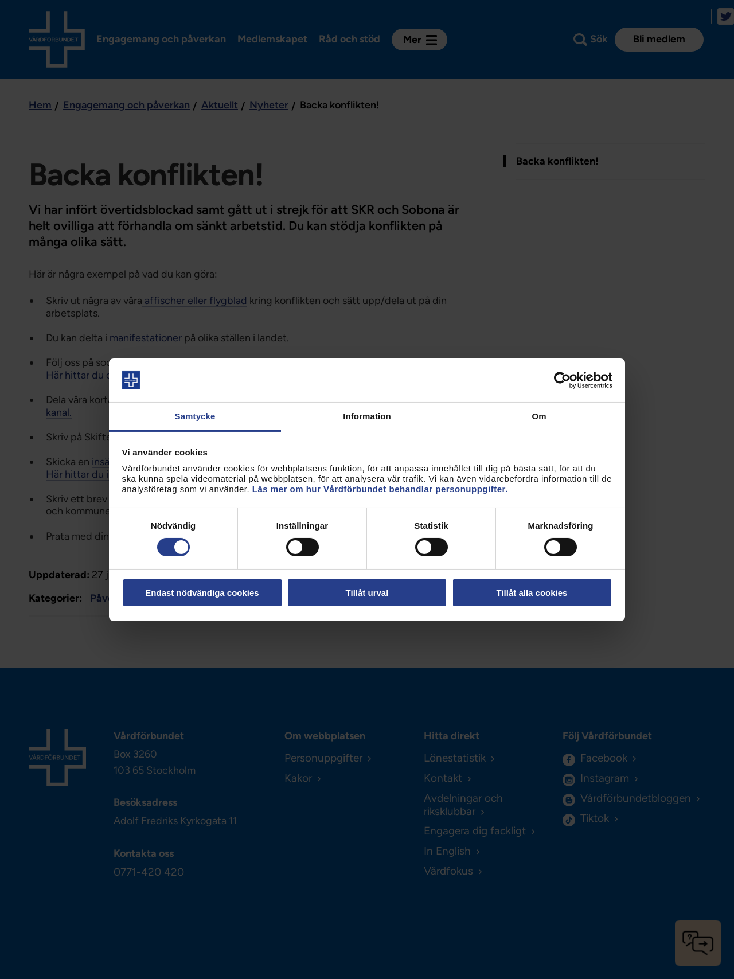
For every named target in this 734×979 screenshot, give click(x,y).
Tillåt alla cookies (532, 593)
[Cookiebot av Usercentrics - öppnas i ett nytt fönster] (562, 380)
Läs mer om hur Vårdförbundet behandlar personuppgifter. (380, 489)
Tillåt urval (367, 593)
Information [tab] (367, 416)
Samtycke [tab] (195, 416)
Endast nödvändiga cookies (202, 593)
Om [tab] (539, 416)
